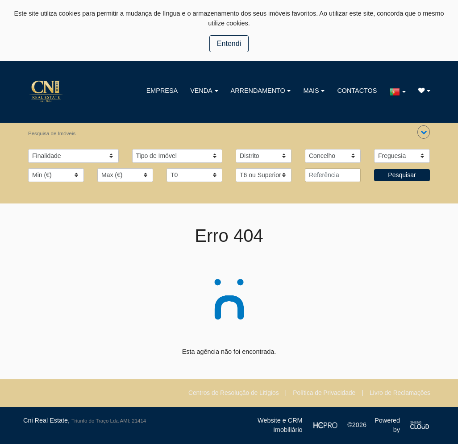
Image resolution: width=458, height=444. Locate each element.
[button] (423, 132)
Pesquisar (402, 174)
